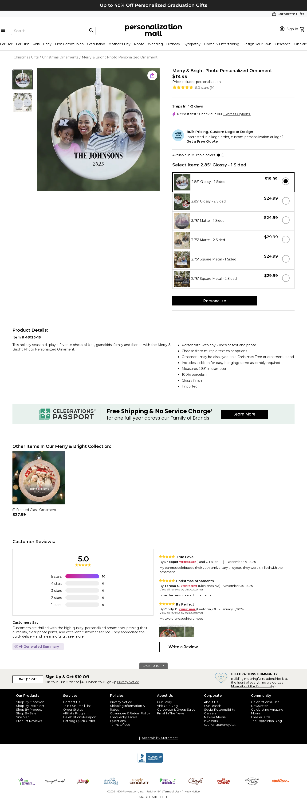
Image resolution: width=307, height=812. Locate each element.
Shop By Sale (26, 713)
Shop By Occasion (30, 702)
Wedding (155, 44)
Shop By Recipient (30, 706)
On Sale (300, 44)
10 (213, 88)
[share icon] (152, 75)
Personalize (214, 301)
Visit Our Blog (167, 706)
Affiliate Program (76, 713)
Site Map (23, 717)
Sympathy (192, 44)
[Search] (53, 31)
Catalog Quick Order (79, 721)
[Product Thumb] (22, 80)
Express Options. (237, 114)
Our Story (164, 702)
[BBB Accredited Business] (150, 762)
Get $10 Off (28, 679)
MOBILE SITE (148, 797)
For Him (22, 44)
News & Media (215, 717)
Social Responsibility (219, 709)
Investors (211, 721)
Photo (139, 44)
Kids (36, 44)
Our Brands (212, 706)
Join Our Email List (77, 706)
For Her (6, 44)
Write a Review (183, 647)
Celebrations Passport (80, 717)
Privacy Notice (128, 682)
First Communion (69, 44)
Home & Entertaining (221, 44)
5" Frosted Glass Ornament (34, 510)
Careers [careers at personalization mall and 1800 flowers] (210, 713)
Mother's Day (119, 44)
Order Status (73, 709)
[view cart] (303, 28)
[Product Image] (98, 129)
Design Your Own (257, 44)
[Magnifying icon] (91, 31)
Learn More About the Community (259, 684)
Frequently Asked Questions (123, 719)
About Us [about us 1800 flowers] (211, 702)
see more (76, 636)
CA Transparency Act (220, 724)
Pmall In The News (170, 713)
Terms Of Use (120, 724)
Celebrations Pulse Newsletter (265, 704)
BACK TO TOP (154, 666)
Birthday (173, 44)
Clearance (283, 44)
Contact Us (71, 702)
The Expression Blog (266, 721)
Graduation (96, 44)
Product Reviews (29, 721)
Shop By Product (29, 709)
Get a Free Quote (202, 141)
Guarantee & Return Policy (130, 713)
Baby (47, 44)
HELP (164, 797)
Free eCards (260, 717)
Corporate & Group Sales (176, 709)
